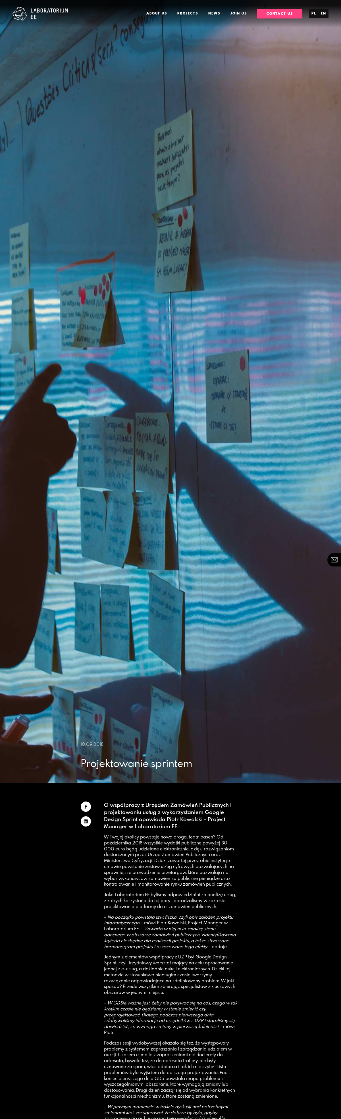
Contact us (280, 13)
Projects (187, 13)
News (214, 13)
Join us (238, 13)
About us (156, 13)
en (323, 13)
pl (313, 13)
